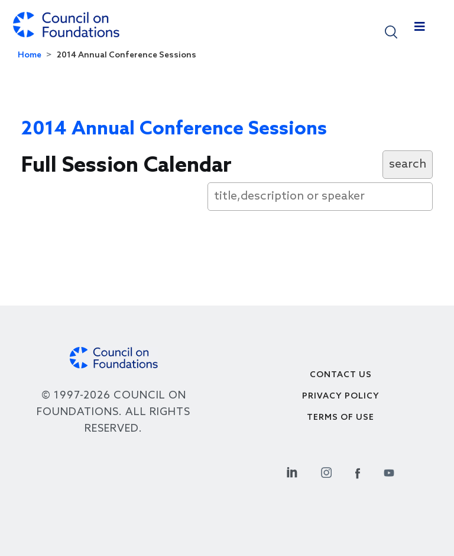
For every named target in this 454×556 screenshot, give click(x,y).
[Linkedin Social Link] (292, 471)
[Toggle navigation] (419, 29)
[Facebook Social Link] (357, 471)
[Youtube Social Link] (389, 471)
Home (29, 55)
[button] (391, 31)
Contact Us (341, 375)
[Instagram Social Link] (326, 471)
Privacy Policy (341, 396)
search (407, 165)
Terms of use (340, 418)
